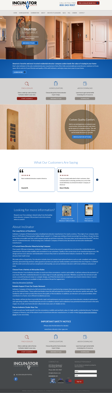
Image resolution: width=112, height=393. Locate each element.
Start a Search (27, 98)
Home (15, 13)
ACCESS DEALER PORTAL (23, 374)
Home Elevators (24, 13)
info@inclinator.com (55, 373)
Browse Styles (28, 43)
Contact (82, 13)
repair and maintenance (50, 299)
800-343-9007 (67, 5)
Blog (64, 13)
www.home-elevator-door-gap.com (56, 329)
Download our (67, 212)
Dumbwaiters (35, 13)
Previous (14, 180)
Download (85, 98)
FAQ (69, 13)
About (43, 13)
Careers (74, 13)
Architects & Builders (54, 13)
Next (97, 180)
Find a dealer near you (87, 3)
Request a (89, 212)
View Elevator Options (82, 137)
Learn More (18, 72)
